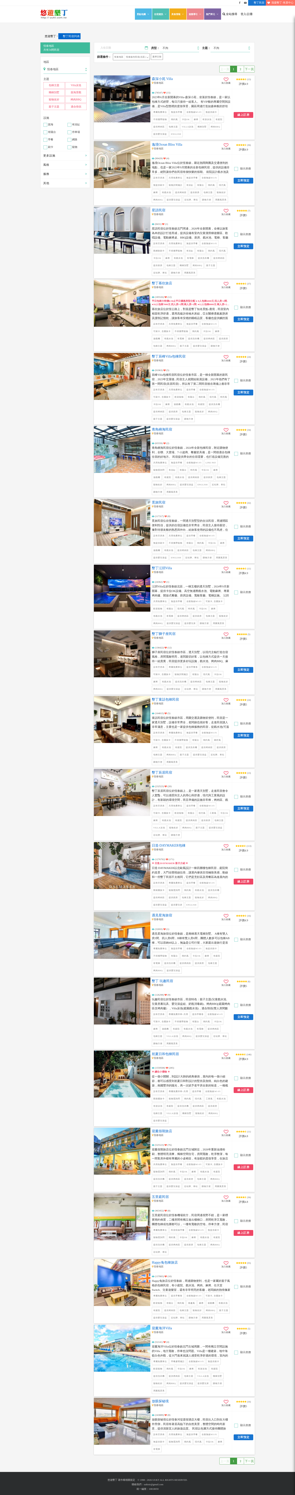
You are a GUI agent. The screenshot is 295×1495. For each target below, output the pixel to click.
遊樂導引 (195, 14)
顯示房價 (245, 168)
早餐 (50, 139)
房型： (155, 48)
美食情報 (178, 14)
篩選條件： (104, 56)
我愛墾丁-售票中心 (279, 3)
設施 (46, 117)
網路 (74, 139)
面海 (50, 124)
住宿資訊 (160, 14)
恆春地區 (118, 57)
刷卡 (50, 147)
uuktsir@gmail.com (153, 1484)
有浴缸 (76, 124)
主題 (46, 79)
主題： (206, 48)
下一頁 (249, 69)
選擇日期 (156, 57)
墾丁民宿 (256, 3)
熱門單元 (212, 14)
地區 (46, 61)
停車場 (76, 132)
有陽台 (52, 132)
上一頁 (224, 69)
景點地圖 (143, 14)
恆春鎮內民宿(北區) (136, 57)
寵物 (74, 147)
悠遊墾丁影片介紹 (245, 3)
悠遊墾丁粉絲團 (240, 3)
